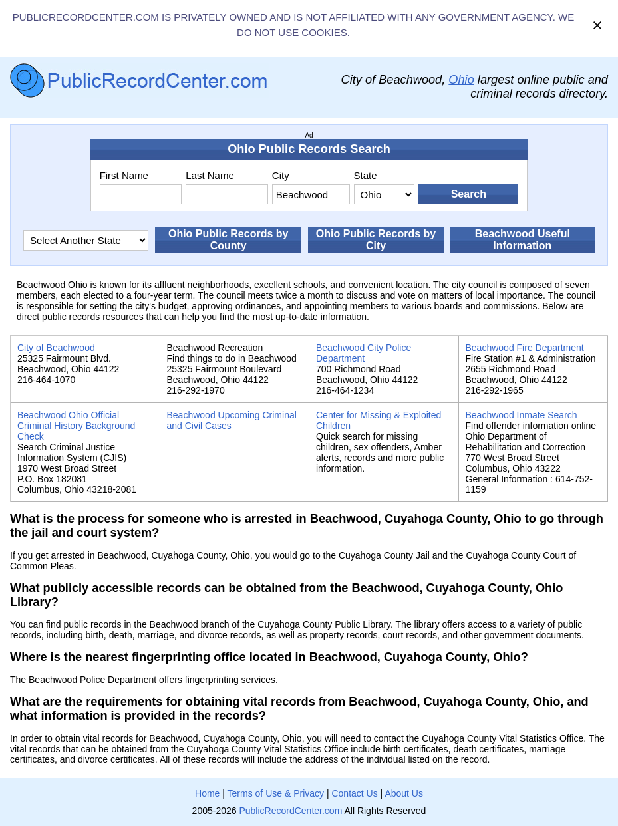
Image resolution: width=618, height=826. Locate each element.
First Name (124, 175)
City (280, 175)
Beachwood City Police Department (363, 353)
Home (207, 793)
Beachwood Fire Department (525, 348)
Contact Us (354, 793)
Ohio (461, 79)
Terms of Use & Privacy (276, 793)
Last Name (210, 175)
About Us (404, 793)
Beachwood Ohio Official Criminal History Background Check (76, 426)
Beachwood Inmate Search (521, 415)
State (365, 175)
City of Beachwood (56, 348)
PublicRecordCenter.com (290, 810)
